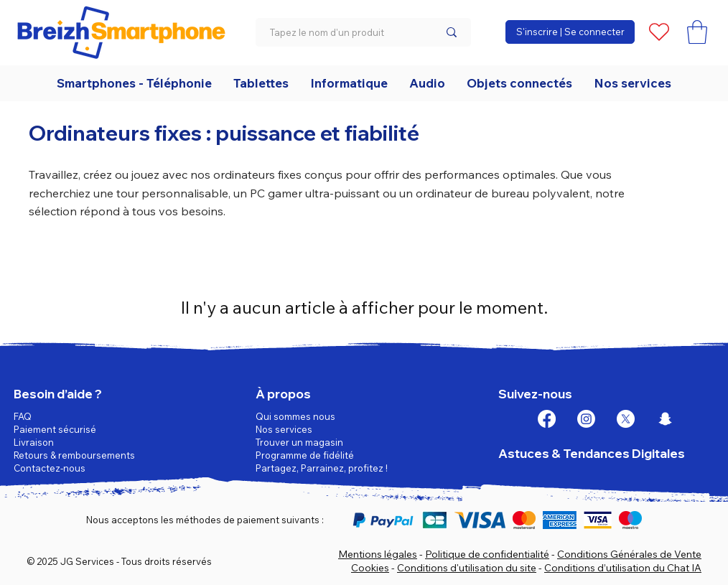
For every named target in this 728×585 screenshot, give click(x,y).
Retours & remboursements (74, 455)
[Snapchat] (665, 419)
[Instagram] (586, 419)
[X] (626, 419)
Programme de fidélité (305, 455)
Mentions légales (377, 554)
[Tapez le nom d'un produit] (343, 32)
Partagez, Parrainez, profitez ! (322, 468)
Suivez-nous (535, 393)
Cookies (370, 567)
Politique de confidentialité (487, 554)
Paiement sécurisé (55, 429)
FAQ (23, 416)
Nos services (284, 429)
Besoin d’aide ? (58, 393)
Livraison (34, 442)
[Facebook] (547, 419)
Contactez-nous (49, 468)
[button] (697, 32)
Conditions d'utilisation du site (466, 567)
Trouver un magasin (299, 442)
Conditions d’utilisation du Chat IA (622, 567)
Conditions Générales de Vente (629, 554)
